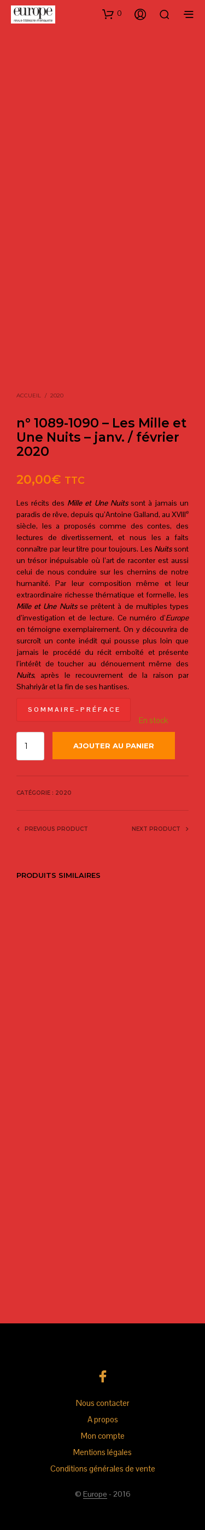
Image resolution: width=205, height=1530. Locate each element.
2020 (56, 395)
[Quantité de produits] (30, 746)
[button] (112, 13)
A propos (102, 1419)
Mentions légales (102, 1452)
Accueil (28, 395)
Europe (95, 1494)
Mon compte (103, 1436)
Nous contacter (103, 1403)
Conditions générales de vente (102, 1468)
